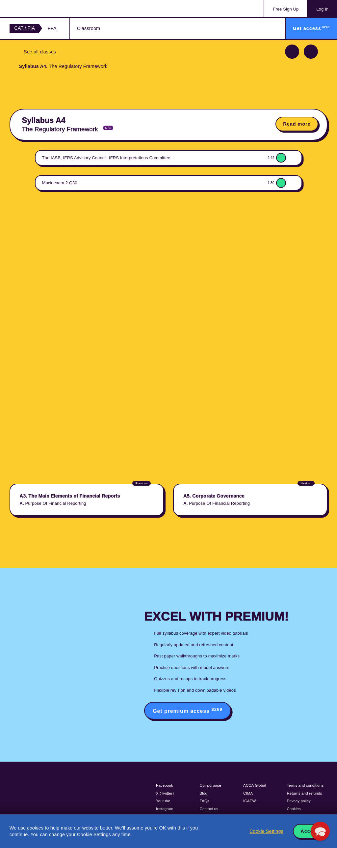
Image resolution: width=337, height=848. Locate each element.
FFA (52, 28)
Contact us (209, 809)
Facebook (164, 785)
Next (311, 52)
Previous (292, 52)
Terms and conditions (305, 785)
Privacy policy (298, 801)
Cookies (294, 809)
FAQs (204, 801)
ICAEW (249, 801)
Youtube (163, 801)
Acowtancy (36, 8)
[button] (320, 831)
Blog (204, 793)
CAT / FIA (24, 28)
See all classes (40, 51)
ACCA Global (254, 785)
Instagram (164, 809)
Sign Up (285, 9)
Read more (296, 124)
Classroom (88, 28)
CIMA (248, 793)
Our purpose (210, 785)
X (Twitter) (165, 793)
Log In (322, 9)
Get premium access (187, 710)
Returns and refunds (304, 793)
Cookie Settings (266, 831)
